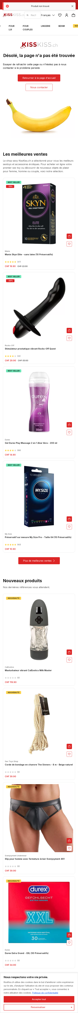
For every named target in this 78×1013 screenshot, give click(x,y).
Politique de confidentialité (45, 992)
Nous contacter (39, 87)
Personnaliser (38, 1007)
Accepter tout (39, 999)
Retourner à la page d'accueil (39, 77)
